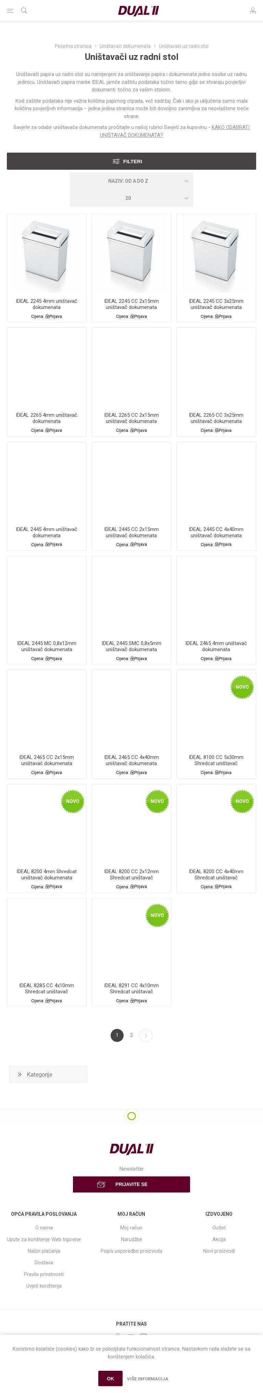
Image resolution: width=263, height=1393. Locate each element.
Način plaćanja (44, 1251)
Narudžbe (131, 1239)
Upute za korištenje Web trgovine (44, 1239)
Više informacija (147, 1378)
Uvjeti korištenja (44, 1286)
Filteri (132, 161)
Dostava (44, 1263)
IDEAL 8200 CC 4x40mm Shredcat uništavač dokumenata (216, 877)
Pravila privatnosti (44, 1274)
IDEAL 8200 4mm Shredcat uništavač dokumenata (46, 874)
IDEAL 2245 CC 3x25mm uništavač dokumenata (216, 304)
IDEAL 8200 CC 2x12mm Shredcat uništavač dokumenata (131, 877)
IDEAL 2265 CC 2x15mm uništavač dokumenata (131, 418)
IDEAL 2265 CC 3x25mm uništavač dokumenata (216, 418)
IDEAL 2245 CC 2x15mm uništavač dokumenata (131, 304)
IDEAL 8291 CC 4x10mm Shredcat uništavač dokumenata (131, 991)
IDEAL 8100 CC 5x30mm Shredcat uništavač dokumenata (216, 763)
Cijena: (37, 316)
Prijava (55, 316)
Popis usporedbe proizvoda (131, 1251)
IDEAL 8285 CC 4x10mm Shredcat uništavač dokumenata (46, 991)
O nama (44, 1228)
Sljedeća (145, 1035)
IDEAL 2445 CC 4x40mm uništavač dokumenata (216, 532)
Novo (242, 687)
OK (110, 1378)
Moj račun (131, 1228)
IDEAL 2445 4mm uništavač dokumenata (46, 532)
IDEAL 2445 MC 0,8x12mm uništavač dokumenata (46, 646)
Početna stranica (73, 46)
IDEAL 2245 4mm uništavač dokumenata (46, 304)
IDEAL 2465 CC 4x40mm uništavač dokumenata (131, 760)
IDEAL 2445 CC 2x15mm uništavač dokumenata (131, 532)
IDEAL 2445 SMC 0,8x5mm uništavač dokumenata (131, 646)
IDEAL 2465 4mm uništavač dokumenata (216, 646)
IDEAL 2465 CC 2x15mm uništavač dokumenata (46, 760)
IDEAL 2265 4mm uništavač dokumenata (46, 418)
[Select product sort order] (131, 181)
